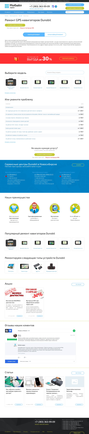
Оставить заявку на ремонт (15, 25)
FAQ (43, 431)
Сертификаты (17, 431)
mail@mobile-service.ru (19, 180)
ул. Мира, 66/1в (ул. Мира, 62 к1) (44, 174)
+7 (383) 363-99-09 (40, 6)
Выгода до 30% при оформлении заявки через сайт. (32, 302)
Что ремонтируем (19, 12)
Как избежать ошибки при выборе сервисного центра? (13, 391)
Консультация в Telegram (14, 182)
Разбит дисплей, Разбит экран (13, 128)
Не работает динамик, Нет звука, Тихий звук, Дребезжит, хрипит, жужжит (24, 131)
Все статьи (77, 373)
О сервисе (7, 12)
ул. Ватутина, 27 (66, 174)
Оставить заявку (74, 8)
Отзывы (26, 431)
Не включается (9, 107)
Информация (30, 12)
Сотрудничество (35, 431)
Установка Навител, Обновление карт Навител (17, 117)
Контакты (49, 12)
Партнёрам (41, 12)
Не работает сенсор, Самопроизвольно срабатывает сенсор (20, 138)
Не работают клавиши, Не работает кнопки (16, 135)
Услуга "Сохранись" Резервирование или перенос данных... (53, 391)
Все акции (77, 284)
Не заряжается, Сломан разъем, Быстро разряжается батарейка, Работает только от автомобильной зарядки (33, 114)
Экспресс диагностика (55, 218)
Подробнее (18, 404)
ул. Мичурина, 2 (12, 174)
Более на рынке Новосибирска (75, 218)
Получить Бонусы (68, 58)
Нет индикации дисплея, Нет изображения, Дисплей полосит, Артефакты (24, 110)
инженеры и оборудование (35, 218)
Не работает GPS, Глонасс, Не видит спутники (17, 124)
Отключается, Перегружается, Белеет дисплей (17, 121)
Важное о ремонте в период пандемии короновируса (32, 391)
